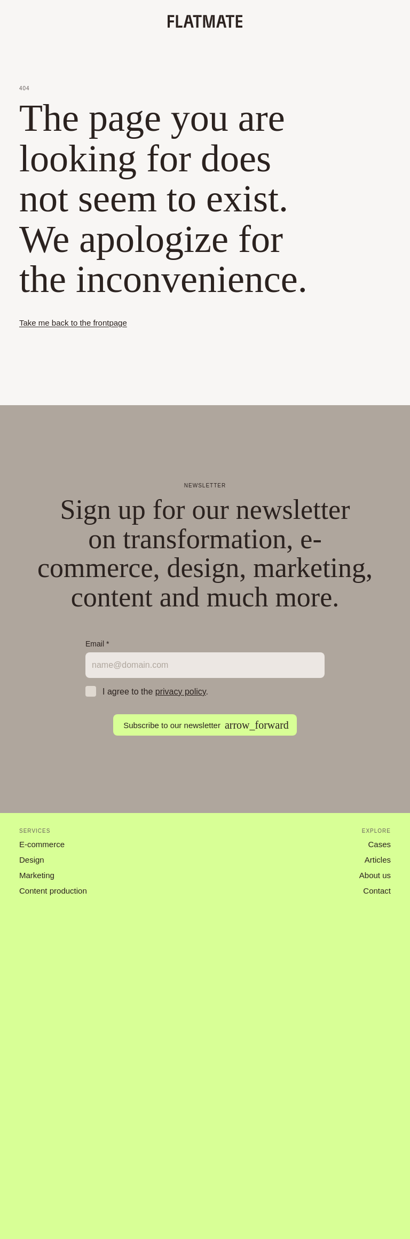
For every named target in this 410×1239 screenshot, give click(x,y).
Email (97, 644)
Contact (377, 890)
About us (375, 875)
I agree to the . (155, 691)
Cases (379, 844)
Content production (53, 890)
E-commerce (42, 844)
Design (31, 859)
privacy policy (180, 691)
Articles (378, 859)
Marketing (36, 875)
